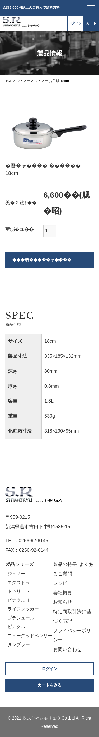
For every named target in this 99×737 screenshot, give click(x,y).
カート (91, 23)
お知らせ (62, 602)
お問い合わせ (67, 649)
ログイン (75, 23)
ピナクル (16, 626)
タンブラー (18, 644)
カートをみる (50, 685)
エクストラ (18, 582)
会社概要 (62, 592)
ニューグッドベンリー (29, 635)
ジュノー (16, 573)
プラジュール (20, 617)
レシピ (60, 583)
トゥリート (18, 591)
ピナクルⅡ (18, 600)
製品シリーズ (19, 564)
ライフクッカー (23, 609)
